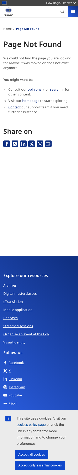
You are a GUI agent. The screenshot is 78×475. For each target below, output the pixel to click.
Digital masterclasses (20, 293)
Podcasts (10, 318)
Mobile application (17, 309)
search (55, 89)
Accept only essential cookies (40, 465)
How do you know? (61, 3)
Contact (14, 107)
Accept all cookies (31, 454)
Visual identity (14, 342)
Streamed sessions (18, 326)
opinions (34, 89)
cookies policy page (31, 424)
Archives (10, 285)
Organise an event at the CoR (26, 334)
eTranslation (13, 301)
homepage (31, 100)
